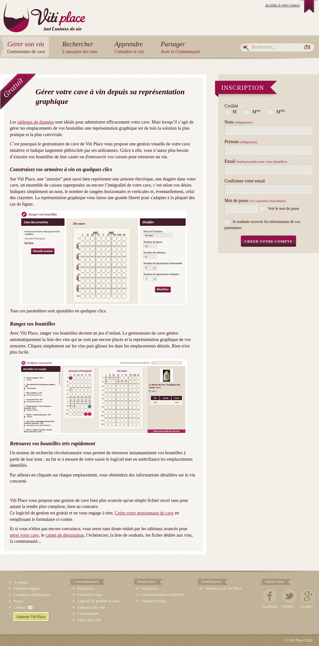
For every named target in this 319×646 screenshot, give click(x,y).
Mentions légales (27, 588)
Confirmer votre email (245, 181)
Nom (238, 122)
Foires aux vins (89, 620)
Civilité (231, 106)
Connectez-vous (89, 594)
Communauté (87, 613)
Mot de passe (255, 200)
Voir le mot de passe (283, 208)
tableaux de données (35, 122)
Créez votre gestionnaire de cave (144, 513)
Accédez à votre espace (282, 5)
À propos (21, 582)
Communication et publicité (162, 594)
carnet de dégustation (64, 535)
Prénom (241, 142)
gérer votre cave (24, 535)
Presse (18, 601)
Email (256, 161)
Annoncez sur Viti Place (223, 588)
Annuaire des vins (91, 607)
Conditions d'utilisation (32, 595)
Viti (44, 12)
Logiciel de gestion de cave (98, 601)
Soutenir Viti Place (30, 616)
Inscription (85, 588)
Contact (19, 607)
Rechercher (245, 47)
